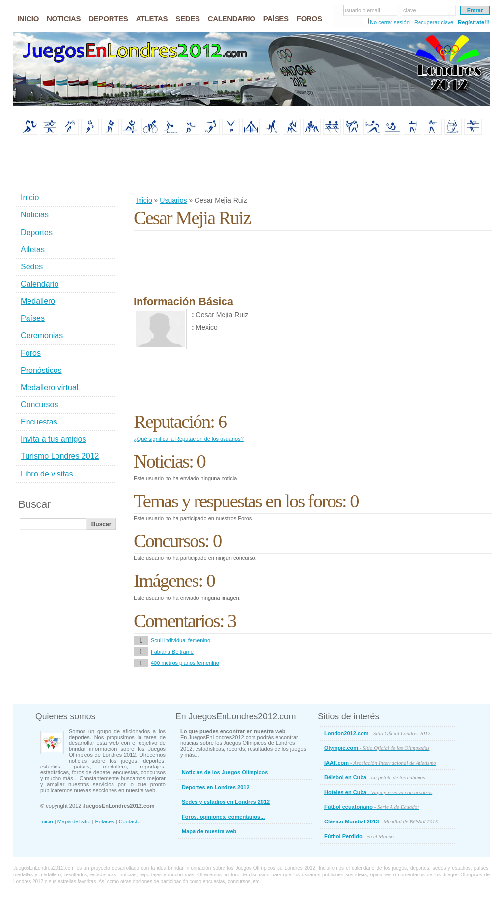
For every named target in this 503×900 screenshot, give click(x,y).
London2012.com (377, 733)
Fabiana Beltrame (172, 652)
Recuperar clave (433, 22)
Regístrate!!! (474, 22)
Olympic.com (377, 748)
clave (409, 10)
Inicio (144, 200)
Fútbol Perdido (359, 836)
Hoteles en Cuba (378, 792)
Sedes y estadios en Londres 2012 (226, 802)
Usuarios (173, 200)
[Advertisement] (312, 166)
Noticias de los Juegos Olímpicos (225, 772)
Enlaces (104, 821)
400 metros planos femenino (185, 663)
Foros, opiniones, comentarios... (223, 817)
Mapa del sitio (74, 821)
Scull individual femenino (180, 640)
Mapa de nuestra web (209, 831)
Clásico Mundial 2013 (381, 821)
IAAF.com (380, 763)
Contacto (129, 821)
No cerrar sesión (390, 22)
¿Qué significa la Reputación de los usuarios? (189, 439)
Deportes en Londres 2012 (216, 787)
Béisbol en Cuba (374, 777)
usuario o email (361, 10)
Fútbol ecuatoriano (371, 807)
